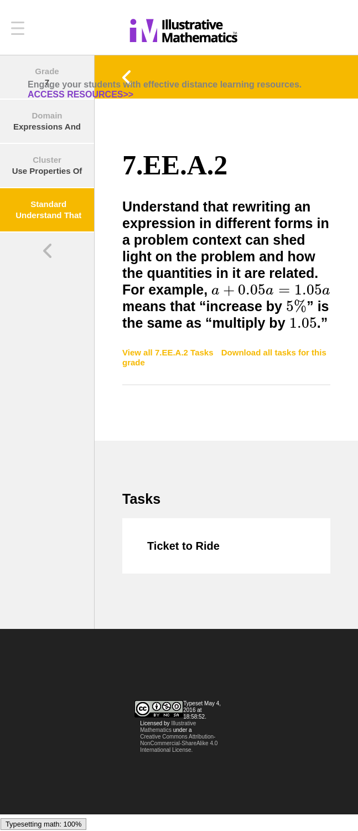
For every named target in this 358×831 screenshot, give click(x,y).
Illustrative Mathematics (168, 726)
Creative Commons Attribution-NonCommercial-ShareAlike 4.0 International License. (178, 743)
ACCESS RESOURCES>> (80, 94)
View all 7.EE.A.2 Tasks (169, 352)
